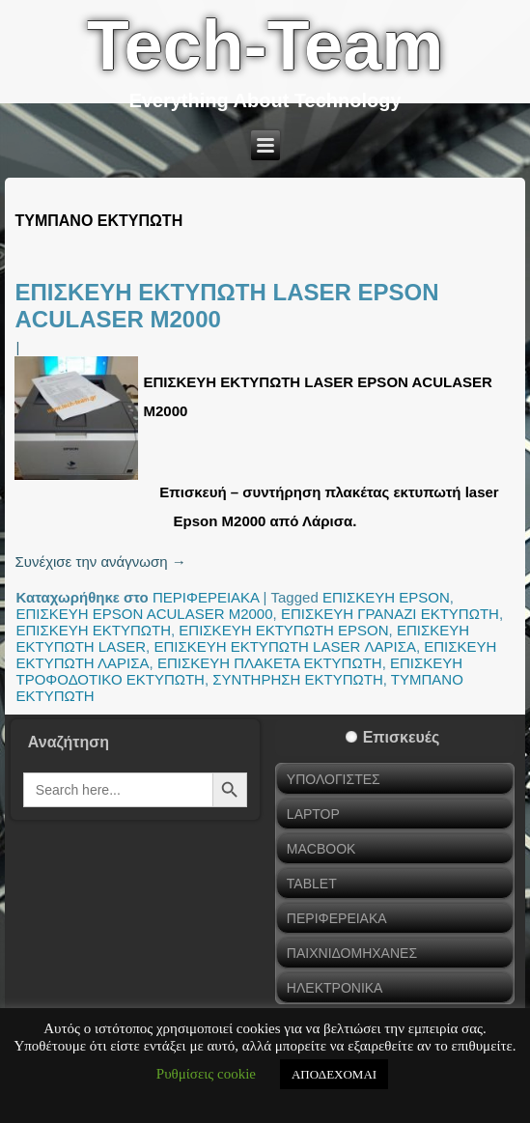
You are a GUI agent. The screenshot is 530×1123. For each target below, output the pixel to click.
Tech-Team (265, 45)
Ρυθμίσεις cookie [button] (206, 1073)
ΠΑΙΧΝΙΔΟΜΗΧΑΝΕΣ (352, 953)
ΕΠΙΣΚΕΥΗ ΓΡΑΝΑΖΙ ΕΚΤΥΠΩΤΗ (390, 613)
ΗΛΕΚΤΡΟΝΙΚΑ (335, 988)
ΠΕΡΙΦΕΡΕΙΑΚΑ (206, 597)
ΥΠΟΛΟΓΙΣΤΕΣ (333, 779)
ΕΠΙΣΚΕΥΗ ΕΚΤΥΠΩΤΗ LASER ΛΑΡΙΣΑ (284, 646)
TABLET (312, 883)
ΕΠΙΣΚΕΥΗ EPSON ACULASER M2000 (143, 613)
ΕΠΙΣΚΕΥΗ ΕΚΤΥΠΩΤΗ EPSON (283, 630)
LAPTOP (313, 814)
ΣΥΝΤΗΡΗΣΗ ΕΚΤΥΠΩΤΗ (297, 679)
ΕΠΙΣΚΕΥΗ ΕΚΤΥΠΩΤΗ (93, 630)
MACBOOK (321, 848)
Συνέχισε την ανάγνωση (99, 561)
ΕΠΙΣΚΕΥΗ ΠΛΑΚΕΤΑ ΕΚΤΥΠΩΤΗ (269, 663)
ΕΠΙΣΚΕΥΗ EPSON (386, 597)
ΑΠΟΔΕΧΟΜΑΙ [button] (334, 1074)
